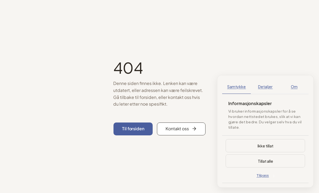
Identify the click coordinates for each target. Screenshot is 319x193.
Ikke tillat (265, 146)
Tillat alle (265, 161)
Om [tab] (294, 86)
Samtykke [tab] (236, 86)
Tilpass (265, 175)
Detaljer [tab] (265, 86)
